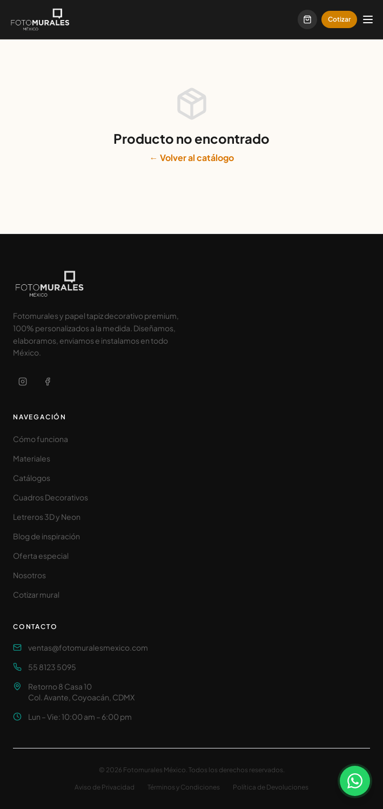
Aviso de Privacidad (105, 787)
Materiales (31, 458)
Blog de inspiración (46, 536)
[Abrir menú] (367, 19)
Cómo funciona (40, 439)
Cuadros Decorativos (50, 497)
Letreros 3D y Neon (46, 516)
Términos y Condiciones (183, 787)
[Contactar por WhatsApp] (355, 781)
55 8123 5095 (52, 667)
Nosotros (29, 575)
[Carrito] (307, 19)
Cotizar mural (36, 594)
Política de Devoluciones (270, 787)
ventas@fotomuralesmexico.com (88, 647)
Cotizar (339, 19)
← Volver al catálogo (192, 157)
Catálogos (31, 478)
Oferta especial (41, 555)
